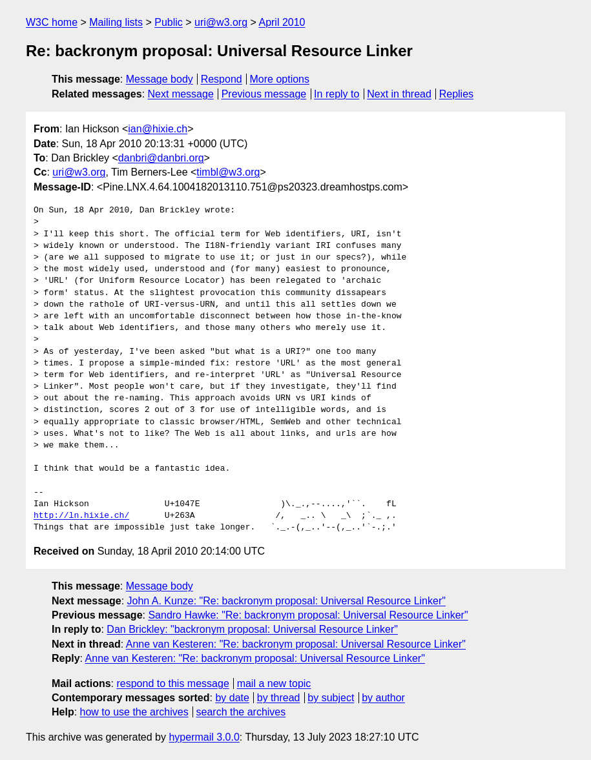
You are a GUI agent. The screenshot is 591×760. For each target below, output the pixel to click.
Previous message (264, 93)
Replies (456, 93)
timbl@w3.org (228, 172)
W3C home (52, 22)
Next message (181, 93)
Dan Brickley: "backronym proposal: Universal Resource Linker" (252, 629)
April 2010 (281, 22)
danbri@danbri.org (161, 157)
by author (383, 697)
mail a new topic (274, 683)
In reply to (336, 93)
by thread (278, 697)
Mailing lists (116, 22)
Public (168, 22)
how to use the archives (134, 711)
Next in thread (399, 93)
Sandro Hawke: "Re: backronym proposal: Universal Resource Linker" (308, 615)
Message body (159, 79)
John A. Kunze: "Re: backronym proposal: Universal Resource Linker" (286, 600)
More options (280, 79)
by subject (330, 697)
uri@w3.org (220, 22)
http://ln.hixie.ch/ (81, 516)
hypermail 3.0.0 (204, 737)
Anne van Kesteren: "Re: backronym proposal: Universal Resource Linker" (296, 644)
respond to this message (172, 683)
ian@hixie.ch (157, 128)
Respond (221, 79)
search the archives (241, 711)
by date (232, 697)
